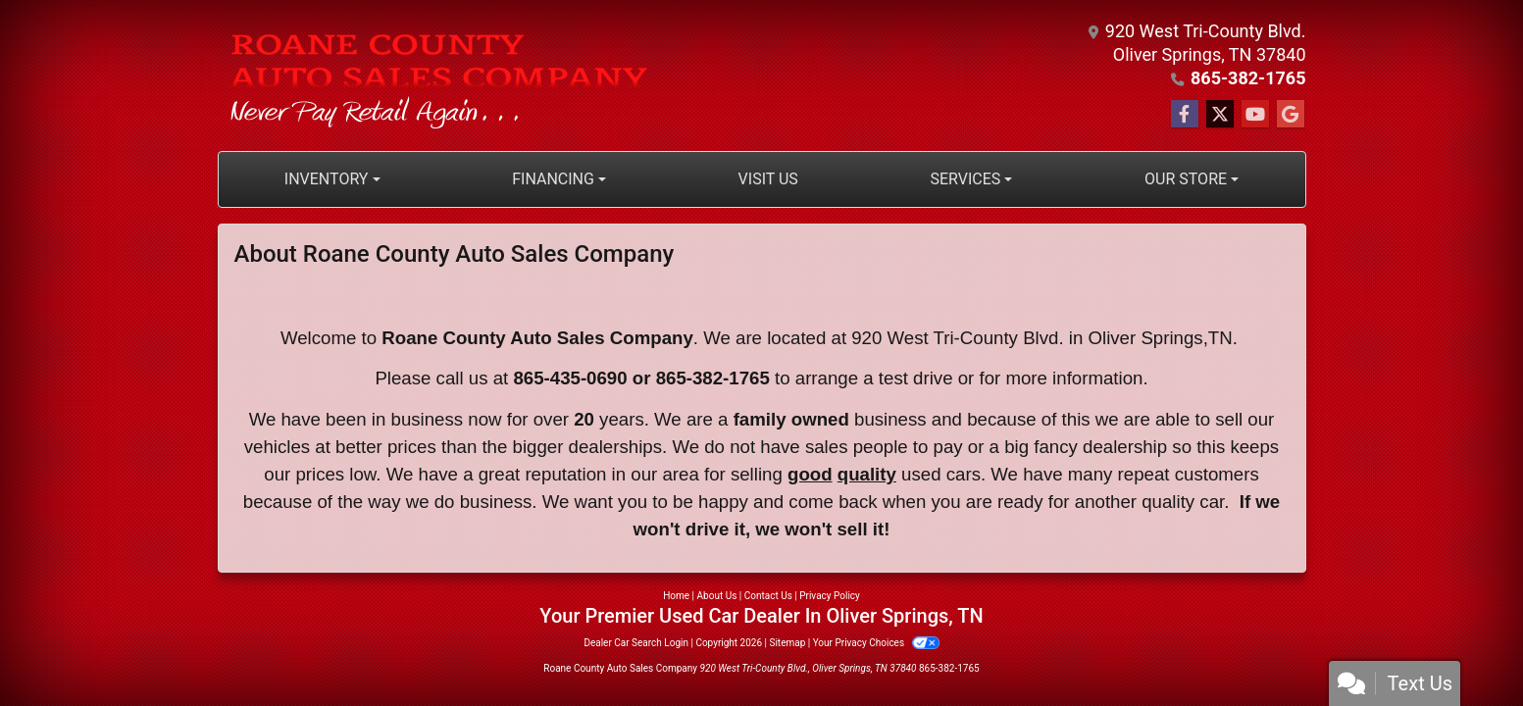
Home (676, 595)
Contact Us (768, 595)
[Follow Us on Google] (1290, 114)
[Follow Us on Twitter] (1220, 114)
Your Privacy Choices (876, 642)
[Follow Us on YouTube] (1255, 114)
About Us (717, 595)
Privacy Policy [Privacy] (829, 595)
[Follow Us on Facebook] (1184, 114)
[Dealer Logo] (440, 75)
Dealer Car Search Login (636, 642)
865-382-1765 (1248, 78)
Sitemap (787, 642)
